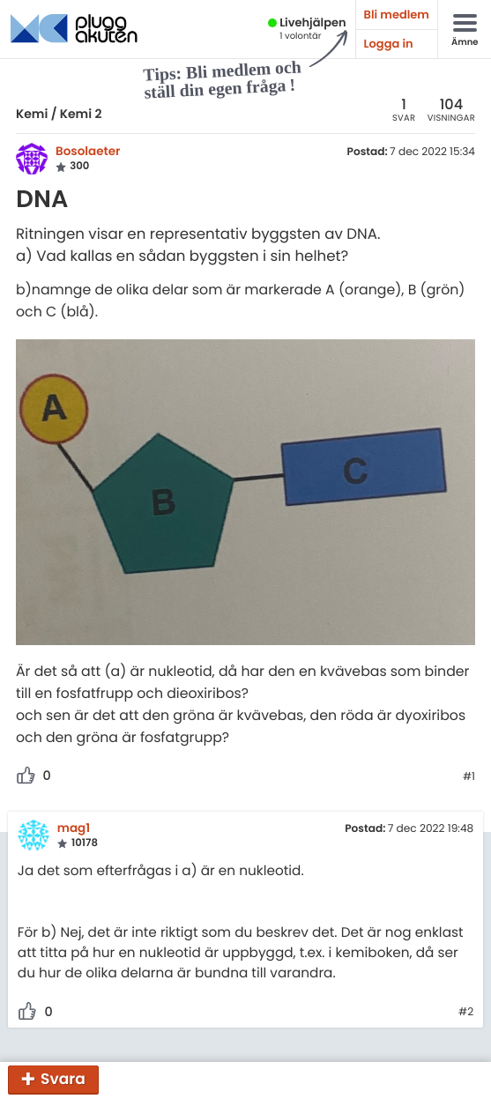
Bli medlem (396, 14)
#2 (465, 1013)
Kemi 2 (81, 114)
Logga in (388, 43)
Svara (63, 1078)
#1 (469, 777)
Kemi (32, 114)
